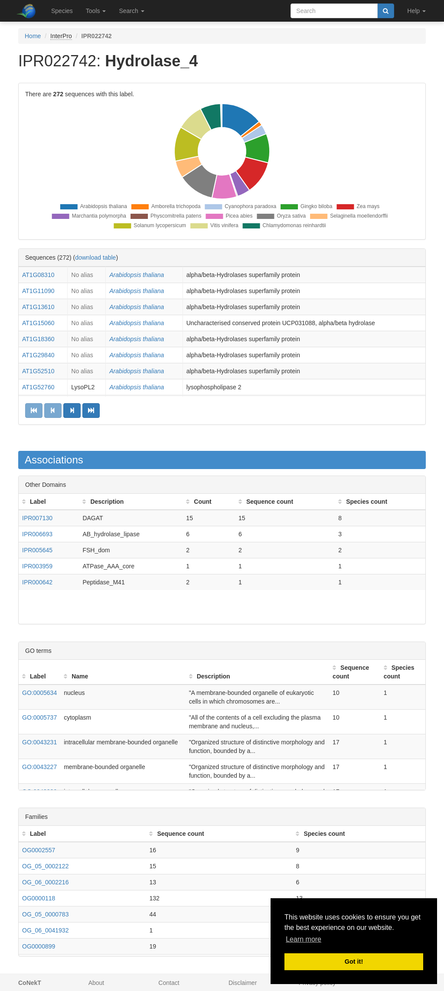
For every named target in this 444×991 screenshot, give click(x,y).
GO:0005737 (39, 717)
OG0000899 (38, 946)
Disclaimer (243, 982)
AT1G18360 (38, 339)
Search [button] (131, 10)
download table (95, 257)
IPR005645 (37, 550)
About (96, 982)
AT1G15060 (38, 322)
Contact (168, 982)
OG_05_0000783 (45, 914)
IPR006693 (37, 534)
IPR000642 (37, 582)
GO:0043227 (39, 766)
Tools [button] (96, 10)
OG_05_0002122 (45, 866)
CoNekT (29, 982)
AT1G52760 (38, 387)
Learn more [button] (303, 939)
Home (33, 36)
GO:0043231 (39, 742)
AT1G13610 (38, 306)
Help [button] (416, 10)
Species (62, 10)
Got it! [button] (354, 961)
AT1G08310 (38, 274)
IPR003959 (37, 566)
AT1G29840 (38, 355)
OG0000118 (38, 898)
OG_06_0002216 (45, 882)
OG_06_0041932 (45, 930)
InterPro (61, 36)
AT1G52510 (38, 371)
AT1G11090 (38, 290)
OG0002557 (38, 850)
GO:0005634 (39, 692)
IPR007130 (37, 518)
